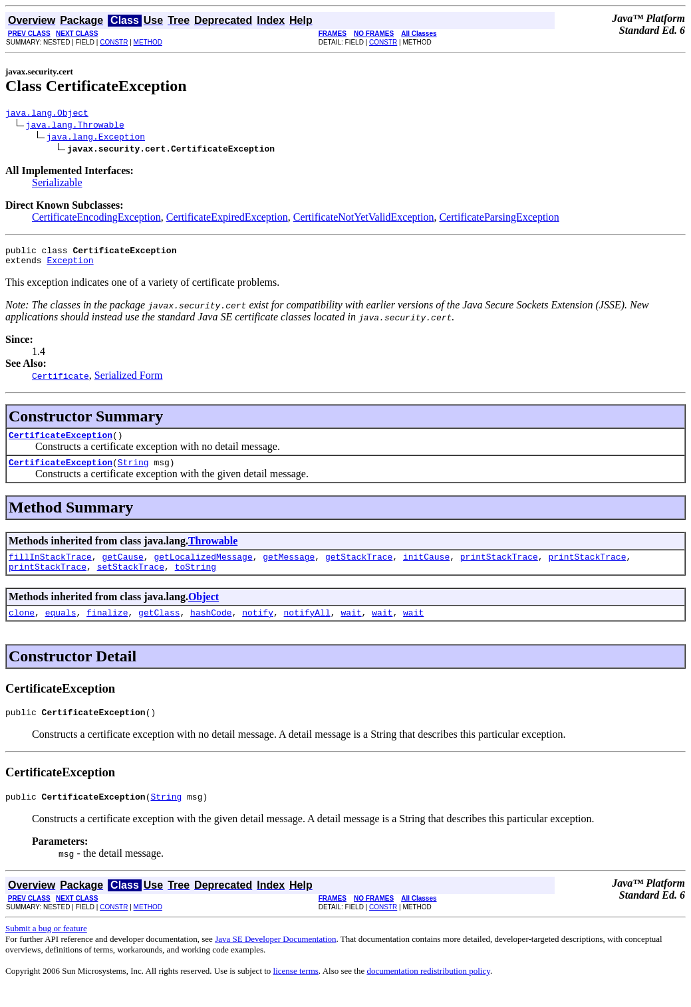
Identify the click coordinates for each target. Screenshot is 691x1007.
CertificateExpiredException (227, 219)
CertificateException (60, 443)
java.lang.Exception (96, 138)
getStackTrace (358, 568)
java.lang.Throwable (75, 126)
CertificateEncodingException (96, 219)
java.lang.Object (46, 114)
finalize (107, 628)
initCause (426, 568)
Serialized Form (128, 381)
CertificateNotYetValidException (363, 219)
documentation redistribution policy (427, 991)
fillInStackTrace (50, 568)
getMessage (289, 568)
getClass (159, 628)
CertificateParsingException (499, 219)
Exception (70, 266)
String (133, 472)
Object (203, 610)
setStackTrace (130, 580)
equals (60, 628)
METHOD (148, 42)
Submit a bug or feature (46, 948)
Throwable (212, 550)
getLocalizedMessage (203, 568)
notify (257, 628)
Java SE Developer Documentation (275, 959)
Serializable (57, 184)
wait (351, 628)
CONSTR (114, 42)
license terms (296, 991)
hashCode (210, 628)
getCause (122, 568)
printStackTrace (499, 568)
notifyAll (307, 628)
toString (195, 580)
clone (22, 628)
